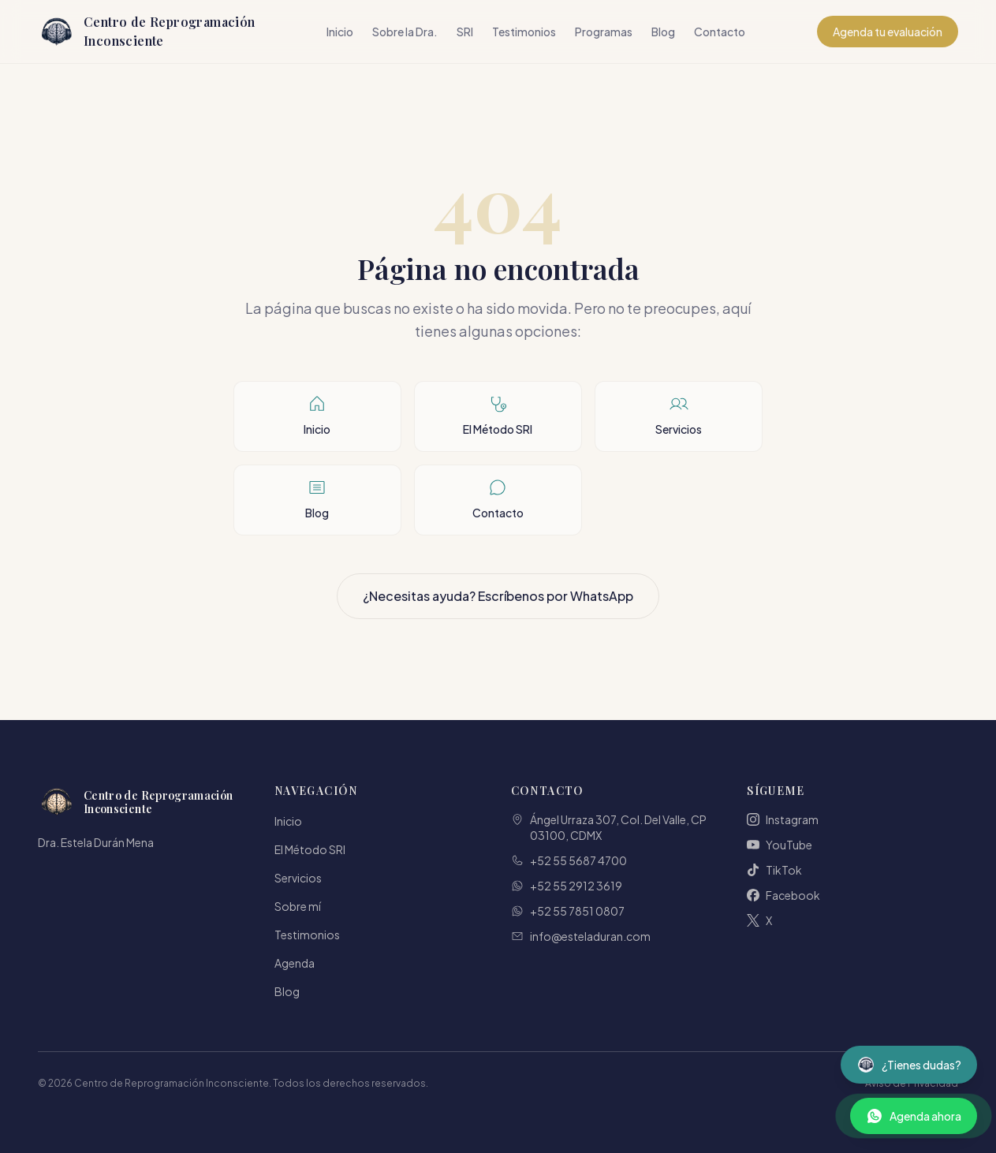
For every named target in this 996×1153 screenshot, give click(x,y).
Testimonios (524, 31)
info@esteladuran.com (581, 936)
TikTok (774, 870)
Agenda (294, 963)
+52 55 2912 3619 (566, 886)
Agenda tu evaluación (887, 31)
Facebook (783, 895)
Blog (663, 31)
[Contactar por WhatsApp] (913, 1116)
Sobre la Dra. (405, 31)
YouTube (779, 845)
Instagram (783, 819)
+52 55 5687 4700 (569, 860)
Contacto (719, 31)
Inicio (339, 31)
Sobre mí (297, 906)
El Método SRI (309, 849)
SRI (465, 31)
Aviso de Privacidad (911, 1083)
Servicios (298, 878)
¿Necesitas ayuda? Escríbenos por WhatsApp (498, 596)
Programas (603, 31)
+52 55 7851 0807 (568, 911)
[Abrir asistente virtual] (909, 1065)
